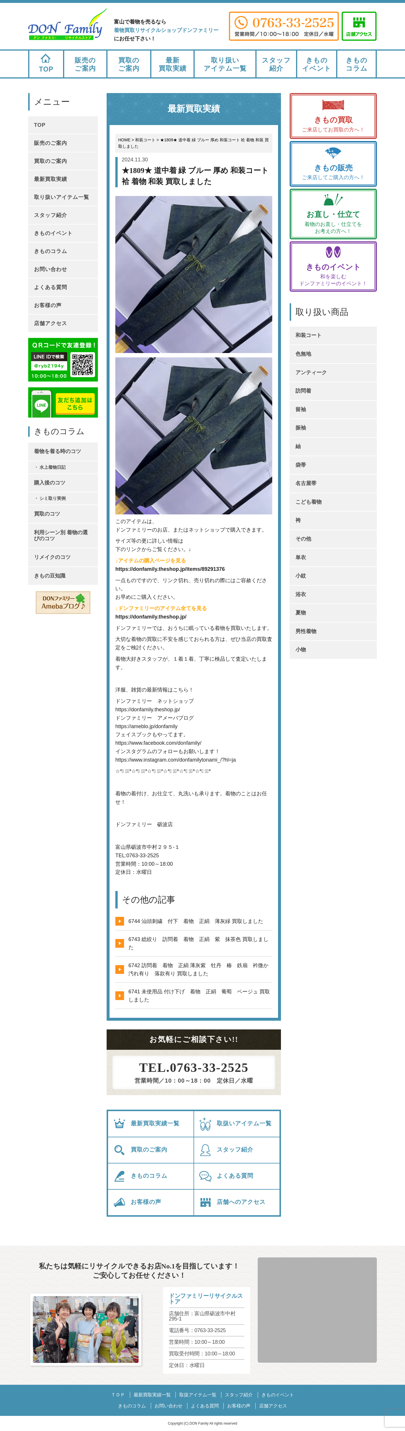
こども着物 (308, 502)
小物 (300, 650)
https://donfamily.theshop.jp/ (151, 617)
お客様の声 (136, 1202)
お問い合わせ (50, 269)
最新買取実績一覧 (146, 1124)
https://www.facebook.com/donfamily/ (158, 743)
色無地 (303, 354)
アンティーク (311, 372)
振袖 (300, 428)
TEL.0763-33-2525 (194, 1067)
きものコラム (357, 64)
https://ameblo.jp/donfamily (146, 726)
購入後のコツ (49, 483)
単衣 (300, 557)
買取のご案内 (128, 64)
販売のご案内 (85, 64)
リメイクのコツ (52, 557)
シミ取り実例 (53, 498)
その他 (303, 539)
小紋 (300, 576)
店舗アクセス (50, 323)
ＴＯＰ (118, 1394)
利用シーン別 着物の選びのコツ (61, 536)
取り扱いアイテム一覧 (225, 64)
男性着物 (305, 631)
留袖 (300, 409)
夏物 (300, 613)
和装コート (308, 335)
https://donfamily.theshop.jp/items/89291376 (170, 569)
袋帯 (300, 465)
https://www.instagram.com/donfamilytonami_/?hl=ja (175, 760)
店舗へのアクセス (232, 1202)
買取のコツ (47, 514)
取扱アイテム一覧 (197, 1394)
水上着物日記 (53, 467)
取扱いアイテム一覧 (235, 1124)
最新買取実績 (173, 64)
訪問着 (303, 391)
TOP (46, 62)
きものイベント (316, 64)
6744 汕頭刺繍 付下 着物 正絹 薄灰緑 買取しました (195, 921)
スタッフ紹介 (276, 64)
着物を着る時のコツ (57, 451)
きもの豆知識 (49, 576)
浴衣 (300, 594)
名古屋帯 (305, 483)
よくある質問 (225, 1176)
